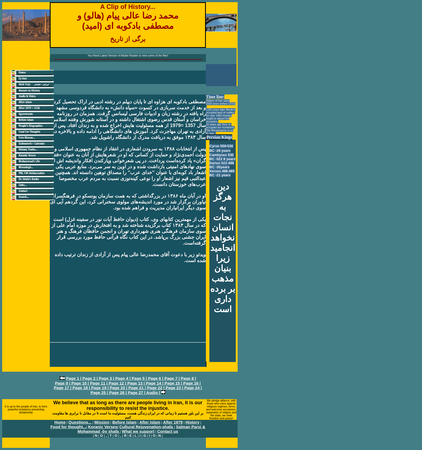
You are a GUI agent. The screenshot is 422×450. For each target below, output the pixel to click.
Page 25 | (99, 392)
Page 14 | (155, 383)
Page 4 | (123, 378)
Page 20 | (119, 387)
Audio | (153, 392)
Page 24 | (193, 387)
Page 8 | (188, 378)
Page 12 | (118, 383)
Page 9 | (63, 383)
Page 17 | (63, 387)
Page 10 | (80, 383)
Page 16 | (192, 383)
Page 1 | (74, 378)
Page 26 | (118, 392)
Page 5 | (140, 378)
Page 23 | (175, 387)
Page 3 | (107, 378)
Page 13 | (136, 383)
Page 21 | (137, 387)
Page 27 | (137, 392)
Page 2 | (90, 378)
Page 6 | (156, 378)
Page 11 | (99, 383)
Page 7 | (172, 378)
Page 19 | (100, 387)
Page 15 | (173, 383)
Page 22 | (156, 387)
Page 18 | (81, 387)
